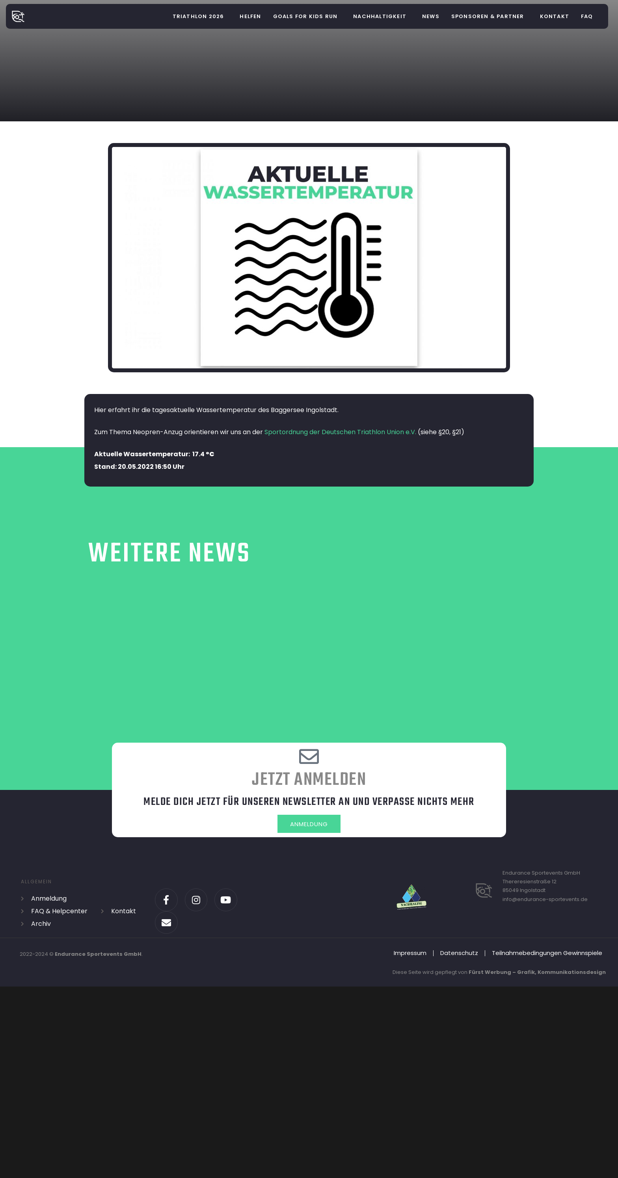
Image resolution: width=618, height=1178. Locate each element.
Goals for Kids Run (305, 16)
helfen (250, 16)
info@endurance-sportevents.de (545, 901)
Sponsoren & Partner (487, 16)
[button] (200, 16)
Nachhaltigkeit (379, 16)
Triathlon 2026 (198, 16)
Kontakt (554, 16)
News (430, 16)
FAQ (587, 16)
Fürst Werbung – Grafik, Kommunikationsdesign (537, 974)
